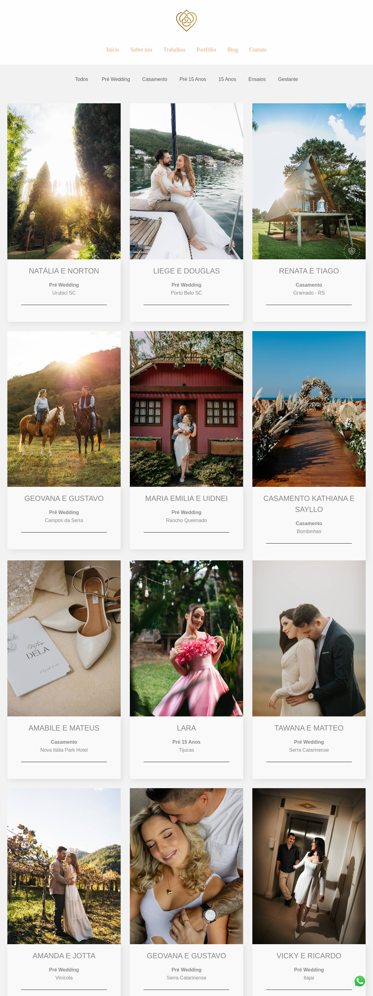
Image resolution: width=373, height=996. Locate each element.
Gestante (288, 79)
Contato (258, 50)
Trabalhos (174, 50)
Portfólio (206, 50)
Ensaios (257, 79)
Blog (232, 50)
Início (112, 50)
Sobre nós (141, 50)
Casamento (154, 79)
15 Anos (227, 79)
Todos (81, 79)
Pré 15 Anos (192, 79)
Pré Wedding (116, 79)
